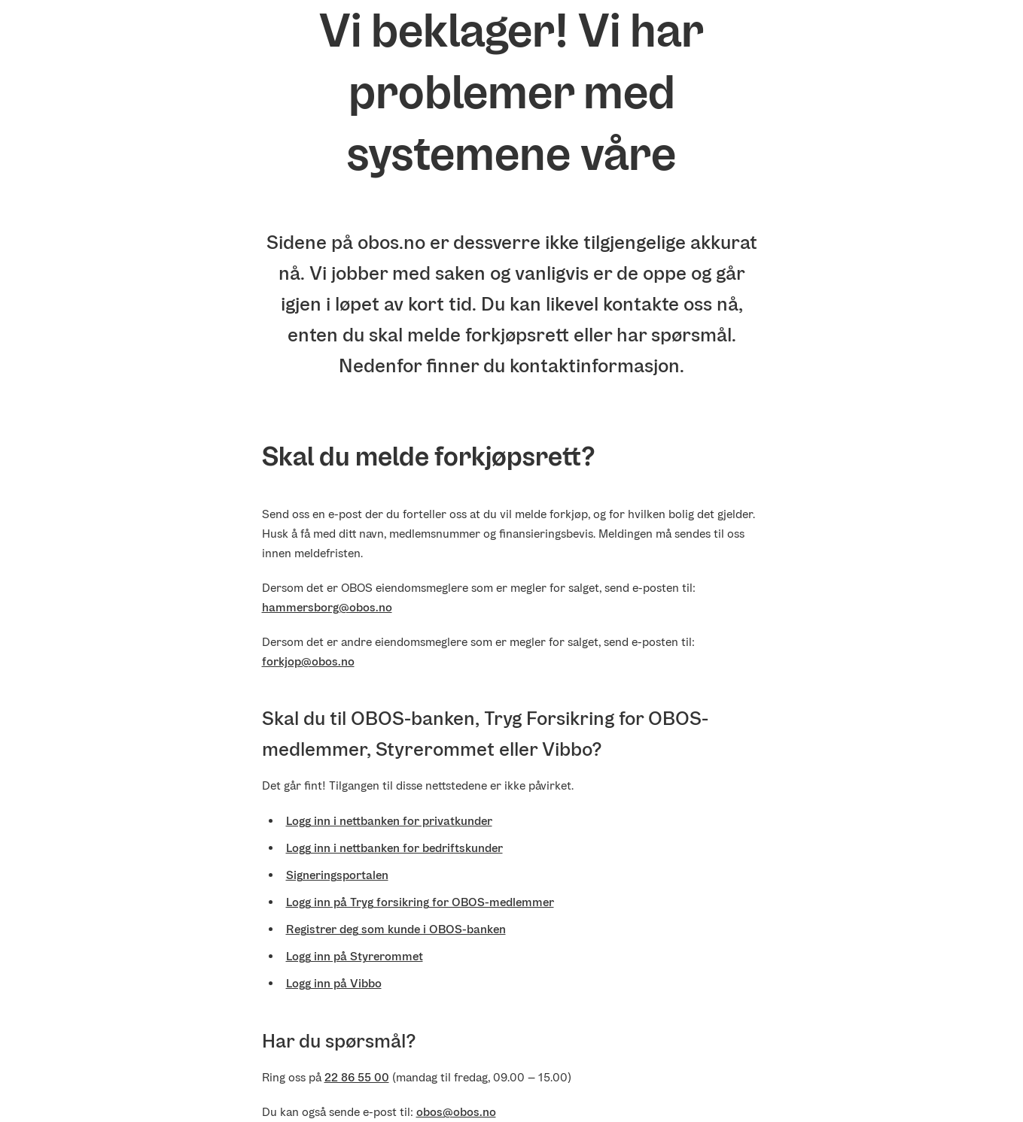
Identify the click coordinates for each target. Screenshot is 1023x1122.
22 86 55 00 (356, 1077)
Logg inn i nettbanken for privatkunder (389, 821)
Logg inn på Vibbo (334, 983)
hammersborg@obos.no (327, 607)
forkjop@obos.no (308, 661)
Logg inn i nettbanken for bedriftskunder (394, 848)
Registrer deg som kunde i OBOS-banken (396, 929)
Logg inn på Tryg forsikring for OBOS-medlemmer (420, 902)
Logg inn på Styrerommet (354, 956)
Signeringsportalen (337, 875)
